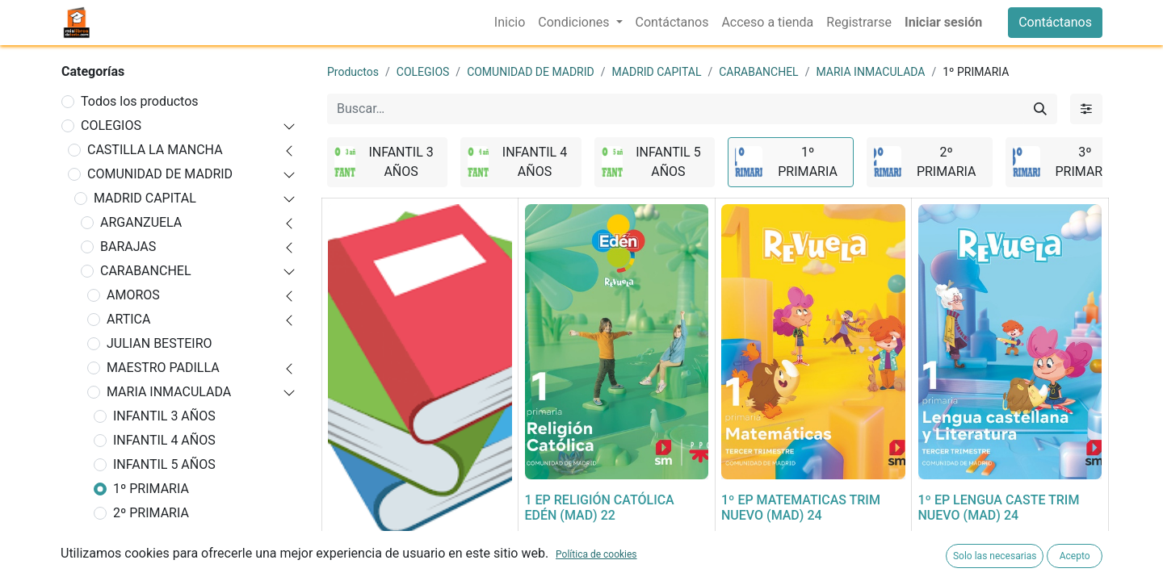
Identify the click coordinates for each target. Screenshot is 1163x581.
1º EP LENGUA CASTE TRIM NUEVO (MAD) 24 (999, 507)
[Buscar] (1040, 109)
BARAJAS (128, 246)
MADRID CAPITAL (145, 198)
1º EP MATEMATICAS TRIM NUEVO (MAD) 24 (800, 507)
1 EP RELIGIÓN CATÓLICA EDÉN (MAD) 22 (599, 507)
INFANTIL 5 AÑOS (164, 464)
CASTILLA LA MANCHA (155, 149)
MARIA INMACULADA (169, 391)
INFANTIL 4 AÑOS (164, 440)
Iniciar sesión (943, 22)
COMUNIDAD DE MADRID (160, 174)
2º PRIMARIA (151, 512)
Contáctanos (1055, 22)
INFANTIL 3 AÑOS (164, 416)
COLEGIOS (111, 125)
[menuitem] (509, 22)
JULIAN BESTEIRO (159, 343)
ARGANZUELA (141, 222)
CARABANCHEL (145, 270)
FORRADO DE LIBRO (386, 555)
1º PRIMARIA (151, 488)
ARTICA (128, 319)
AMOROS (133, 295)
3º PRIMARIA (151, 537)
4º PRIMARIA (151, 561)
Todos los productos (140, 101)
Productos (353, 71)
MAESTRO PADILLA (163, 367)
